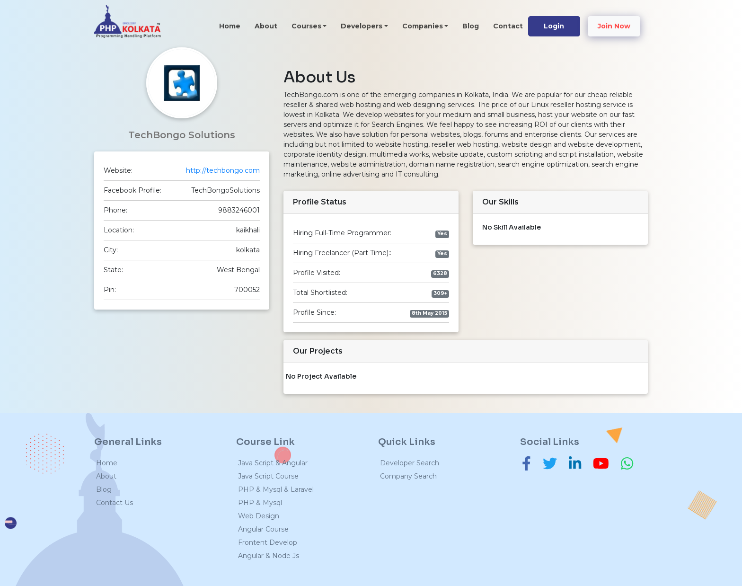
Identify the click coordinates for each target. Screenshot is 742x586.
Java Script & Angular (273, 463)
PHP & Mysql (260, 502)
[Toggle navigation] (176, 25)
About (266, 26)
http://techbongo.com (223, 170)
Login (554, 26)
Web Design (258, 516)
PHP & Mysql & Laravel (276, 489)
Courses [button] (306, 26)
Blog (470, 26)
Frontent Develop (267, 542)
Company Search (408, 476)
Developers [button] (361, 26)
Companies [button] (422, 26)
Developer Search (409, 463)
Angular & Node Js (268, 555)
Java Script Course (268, 476)
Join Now (614, 26)
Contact (508, 26)
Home (233, 25)
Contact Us (114, 502)
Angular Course (263, 529)
